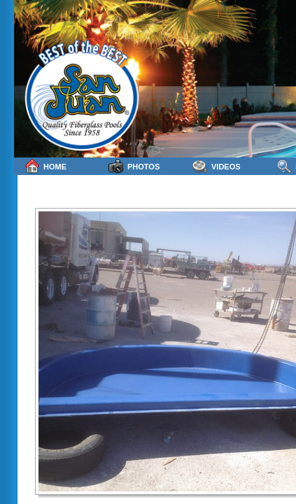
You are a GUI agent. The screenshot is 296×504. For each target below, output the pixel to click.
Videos (216, 166)
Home (45, 166)
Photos (134, 166)
